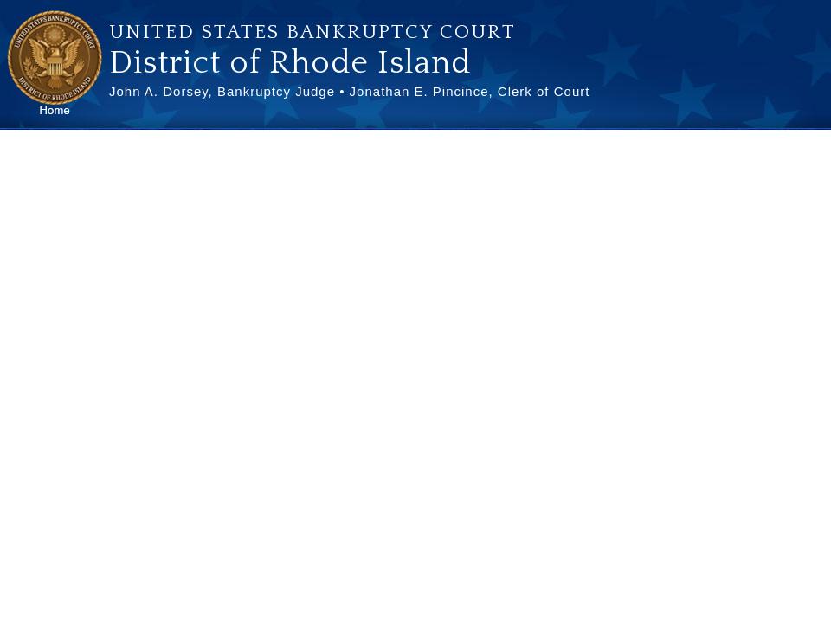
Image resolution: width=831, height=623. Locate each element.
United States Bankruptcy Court (312, 32)
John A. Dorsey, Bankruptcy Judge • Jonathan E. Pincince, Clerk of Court (349, 91)
